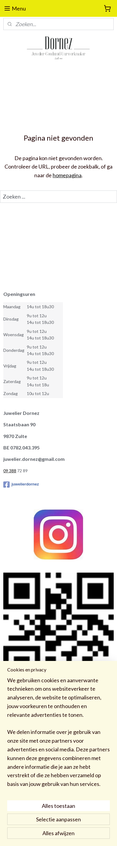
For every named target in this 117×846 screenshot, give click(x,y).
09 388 (9, 470)
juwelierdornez (21, 484)
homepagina (67, 175)
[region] (58, 734)
